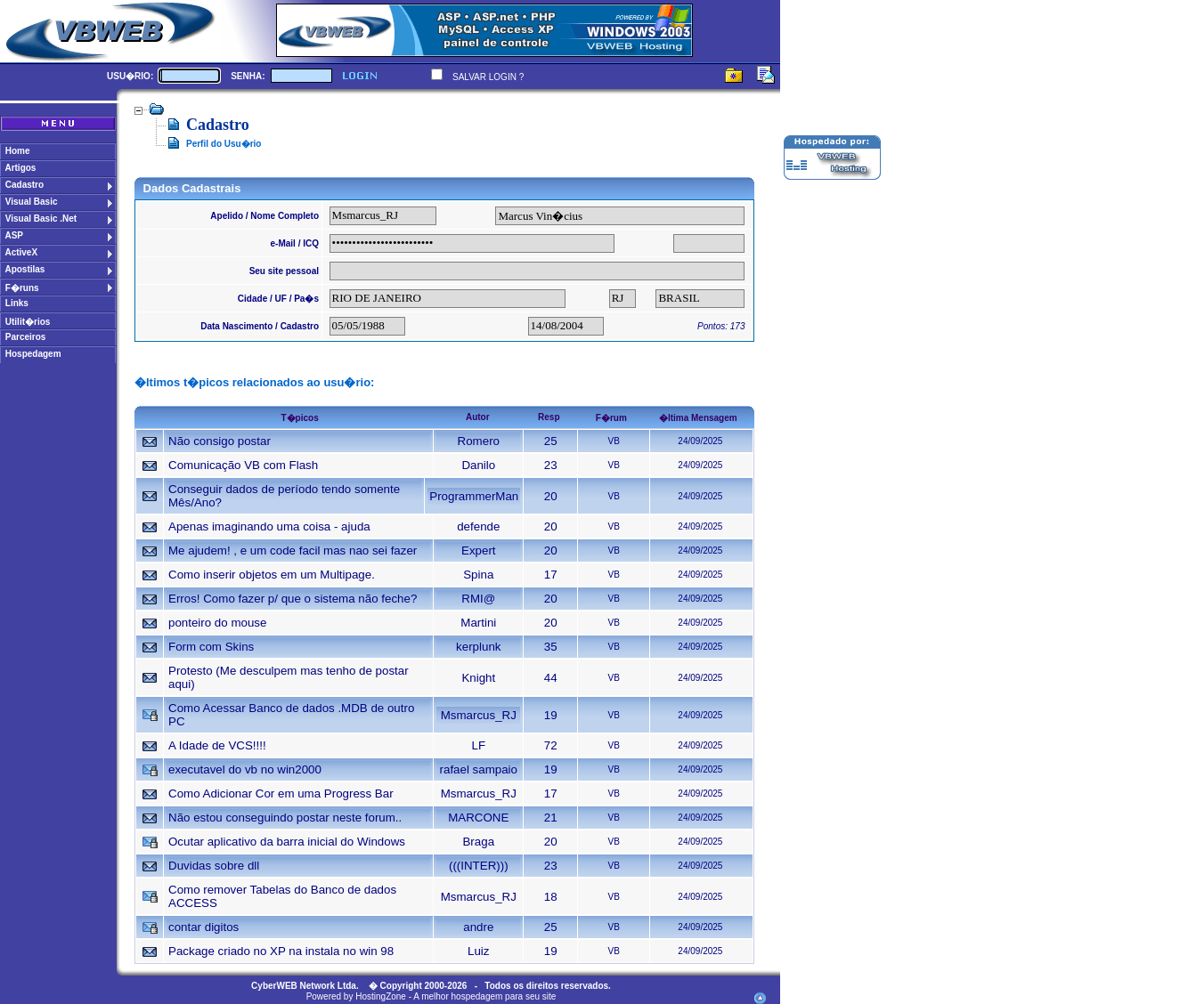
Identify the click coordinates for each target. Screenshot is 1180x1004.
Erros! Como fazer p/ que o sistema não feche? (292, 598)
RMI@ (478, 598)
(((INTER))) (479, 865)
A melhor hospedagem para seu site (484, 996)
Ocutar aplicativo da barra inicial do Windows (286, 841)
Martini (478, 622)
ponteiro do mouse (217, 622)
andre (478, 927)
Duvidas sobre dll (213, 865)
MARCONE (478, 817)
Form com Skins (211, 646)
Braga (478, 841)
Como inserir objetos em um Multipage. (271, 574)
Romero (479, 441)
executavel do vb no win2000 (244, 769)
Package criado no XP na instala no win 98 (281, 951)
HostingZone (380, 996)
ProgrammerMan (473, 496)
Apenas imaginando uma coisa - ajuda (269, 526)
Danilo (478, 465)
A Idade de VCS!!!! (217, 745)
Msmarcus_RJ (479, 715)
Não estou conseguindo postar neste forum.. (285, 817)
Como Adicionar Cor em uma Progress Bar (281, 793)
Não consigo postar (219, 441)
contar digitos (203, 927)
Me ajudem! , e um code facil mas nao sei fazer (292, 550)
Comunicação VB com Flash (243, 465)
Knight (478, 677)
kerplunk (478, 646)
